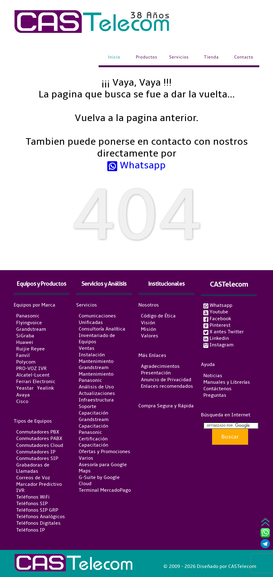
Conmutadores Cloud (39, 445)
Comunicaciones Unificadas (97, 319)
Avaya (23, 395)
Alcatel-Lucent (32, 375)
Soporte (87, 406)
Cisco (22, 401)
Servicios (179, 57)
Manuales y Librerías (226, 382)
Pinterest (216, 325)
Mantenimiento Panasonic (96, 377)
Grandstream (31, 329)
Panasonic (27, 316)
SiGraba (25, 336)
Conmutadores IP (35, 452)
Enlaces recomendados (167, 386)
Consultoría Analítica (102, 329)
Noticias (212, 376)
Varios (86, 458)
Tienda (211, 57)
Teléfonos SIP (32, 503)
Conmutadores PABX (39, 439)
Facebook (217, 319)
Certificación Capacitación (93, 442)
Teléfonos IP (30, 530)
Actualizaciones (97, 393)
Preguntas (214, 395)
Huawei (24, 342)
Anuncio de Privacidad (166, 380)
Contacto (243, 57)
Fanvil (23, 355)
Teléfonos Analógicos (40, 517)
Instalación (92, 355)
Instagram (218, 345)
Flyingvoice (29, 323)
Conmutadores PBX (37, 432)
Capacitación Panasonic (93, 429)
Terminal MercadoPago (105, 490)
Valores (149, 336)
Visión (148, 323)
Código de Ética (158, 316)
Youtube (215, 312)
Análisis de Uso (96, 387)
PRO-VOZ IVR (31, 368)
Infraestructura (96, 400)
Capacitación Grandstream (94, 416)
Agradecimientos (160, 366)
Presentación (156, 373)
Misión (148, 329)
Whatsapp (136, 165)
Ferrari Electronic (35, 381)
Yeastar (25, 388)
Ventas (87, 348)
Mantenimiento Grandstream (96, 364)
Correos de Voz (33, 478)
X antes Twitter (223, 332)
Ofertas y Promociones (104, 451)
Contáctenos (217, 389)
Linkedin (216, 338)
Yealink (45, 388)
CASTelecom (229, 284)
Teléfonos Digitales (38, 523)
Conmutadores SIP (37, 458)
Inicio (114, 57)
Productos (146, 57)
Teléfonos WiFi (33, 497)
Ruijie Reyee (30, 349)
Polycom (25, 362)
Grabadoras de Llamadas (32, 468)
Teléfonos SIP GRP (37, 510)
